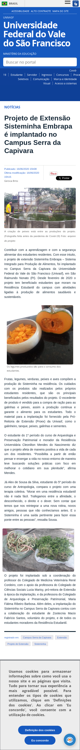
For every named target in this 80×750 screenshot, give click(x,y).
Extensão (62, 637)
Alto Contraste (41, 11)
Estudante (17, 74)
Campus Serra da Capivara (37, 637)
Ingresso (47, 74)
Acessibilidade (20, 11)
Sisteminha (40, 644)
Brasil (13, 3)
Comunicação (41, 79)
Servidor (32, 74)
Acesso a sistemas (66, 83)
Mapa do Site (60, 11)
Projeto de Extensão (17, 644)
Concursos (62, 74)
